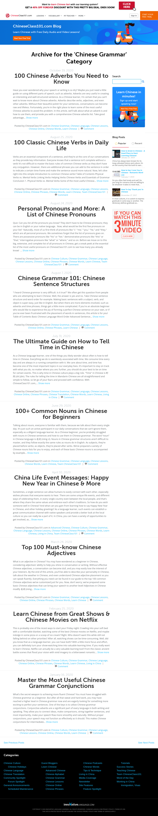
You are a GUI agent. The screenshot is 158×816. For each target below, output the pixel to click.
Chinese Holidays (17, 766)
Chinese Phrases (39, 191)
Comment (89, 128)
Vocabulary (54, 16)
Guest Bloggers (49, 763)
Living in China (45, 533)
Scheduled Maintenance (20, 789)
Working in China (125, 781)
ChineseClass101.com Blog (37, 26)
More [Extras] (80, 16)
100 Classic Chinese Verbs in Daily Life (61, 145)
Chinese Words (53, 128)
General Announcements (17, 785)
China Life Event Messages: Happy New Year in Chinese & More (61, 480)
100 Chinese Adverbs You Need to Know (61, 78)
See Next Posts (146, 742)
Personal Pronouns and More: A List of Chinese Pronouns (61, 211)
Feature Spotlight (92, 789)
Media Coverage (87, 778)
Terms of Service (104, 811)
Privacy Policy (108, 809)
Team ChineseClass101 (94, 191)
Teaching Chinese (126, 770)
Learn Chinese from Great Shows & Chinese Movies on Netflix (61, 616)
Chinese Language (80, 125)
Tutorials (125, 763)
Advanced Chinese (60, 527)
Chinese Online (37, 128)
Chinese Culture (59, 258)
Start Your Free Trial (22, 38)
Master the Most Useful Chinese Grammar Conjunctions (61, 682)
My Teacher (69, 16)
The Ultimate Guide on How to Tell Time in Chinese (61, 344)
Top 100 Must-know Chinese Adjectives (61, 550)
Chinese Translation (59, 394)
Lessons (40, 16)
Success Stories (125, 766)
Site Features (86, 785)
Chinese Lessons (99, 125)
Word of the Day (125, 778)
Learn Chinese (69, 128)
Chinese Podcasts (92, 763)
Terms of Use (120, 809)
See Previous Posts (14, 742)
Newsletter (84, 781)
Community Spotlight (14, 778)
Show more (32, 117)
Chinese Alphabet (55, 774)
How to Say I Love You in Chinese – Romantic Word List (132, 172)
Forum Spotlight (16, 781)
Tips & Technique (92, 770)
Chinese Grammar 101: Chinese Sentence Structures (61, 281)
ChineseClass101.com (94, 809)
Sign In (134, 16)
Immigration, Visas (130, 785)
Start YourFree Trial (149, 15)
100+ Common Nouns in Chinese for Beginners (61, 413)
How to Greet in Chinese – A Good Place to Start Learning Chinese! (133, 153)
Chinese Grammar (60, 125)
